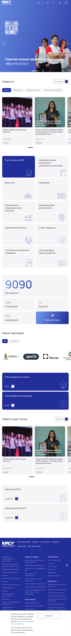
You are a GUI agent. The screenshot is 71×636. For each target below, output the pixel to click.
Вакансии (5, 575)
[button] (4, 43)
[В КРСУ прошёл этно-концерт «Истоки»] (17, 120)
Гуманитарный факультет (57, 596)
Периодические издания (10, 585)
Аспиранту (51, 569)
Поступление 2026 (54, 560)
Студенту (51, 563)
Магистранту (52, 566)
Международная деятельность (8, 595)
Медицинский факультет (56, 604)
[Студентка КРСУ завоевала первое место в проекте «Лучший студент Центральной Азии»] (50, 120)
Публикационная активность (35, 565)
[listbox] (40, 3)
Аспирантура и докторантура (35, 584)
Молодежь (6, 599)
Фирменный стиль (8, 588)
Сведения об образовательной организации (8, 559)
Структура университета (11, 569)
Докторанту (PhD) (54, 576)
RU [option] (38, 3)
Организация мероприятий (11, 578)
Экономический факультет (57, 590)
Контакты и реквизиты (9, 572)
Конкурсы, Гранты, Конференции (31, 574)
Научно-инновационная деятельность (10, 603)
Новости (5, 582)
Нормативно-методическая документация (34, 561)
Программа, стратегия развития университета (10, 565)
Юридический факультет (56, 593)
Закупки (5, 591)
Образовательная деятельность (8, 608)
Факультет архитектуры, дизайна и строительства (56, 608)
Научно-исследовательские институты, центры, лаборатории (35, 592)
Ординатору (52, 573)
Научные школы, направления (35, 587)
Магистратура (30, 609)
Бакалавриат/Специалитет (34, 606)
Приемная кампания (32, 603)
